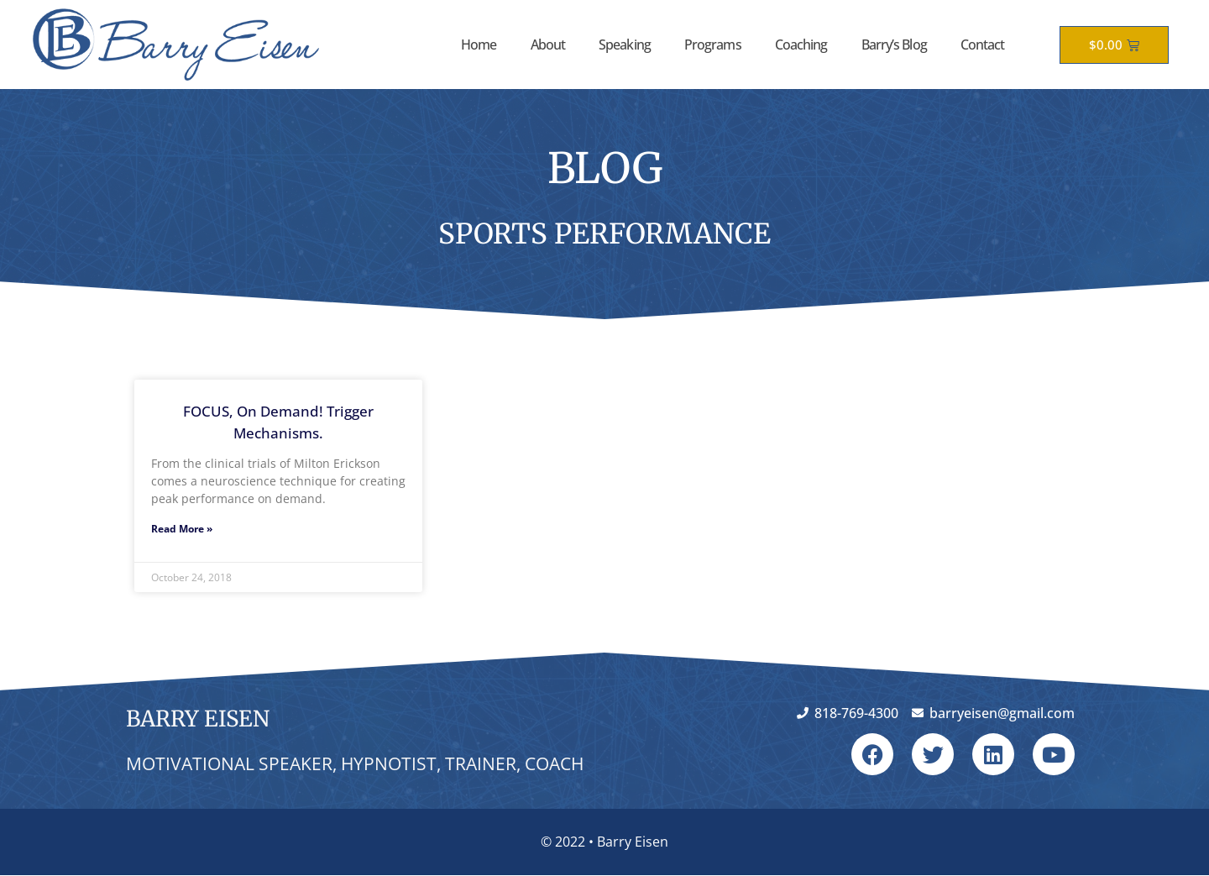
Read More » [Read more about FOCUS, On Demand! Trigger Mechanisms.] (181, 529)
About (548, 44)
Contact (982, 44)
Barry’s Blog (894, 44)
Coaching (801, 44)
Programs (712, 44)
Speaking (625, 44)
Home (478, 44)
